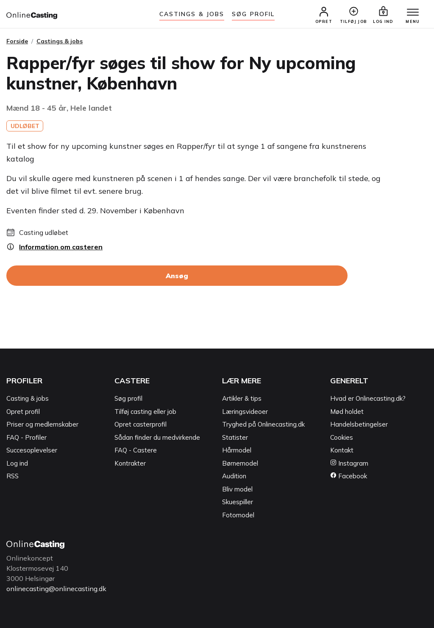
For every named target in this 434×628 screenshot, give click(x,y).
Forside (17, 41)
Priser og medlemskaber (42, 424)
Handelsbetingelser (359, 424)
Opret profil (23, 412)
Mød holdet (347, 412)
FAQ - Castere (135, 450)
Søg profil (128, 398)
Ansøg (177, 275)
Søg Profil (253, 14)
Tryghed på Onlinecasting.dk (263, 424)
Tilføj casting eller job (145, 412)
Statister (235, 437)
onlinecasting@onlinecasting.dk (56, 588)
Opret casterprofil (140, 424)
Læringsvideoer (245, 412)
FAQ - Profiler (26, 437)
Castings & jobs (192, 14)
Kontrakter (130, 463)
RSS (12, 476)
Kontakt (341, 450)
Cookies (341, 437)
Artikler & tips (242, 398)
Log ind (17, 463)
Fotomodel (238, 515)
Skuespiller (237, 502)
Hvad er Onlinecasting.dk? (368, 398)
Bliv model (237, 489)
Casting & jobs (27, 398)
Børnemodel (240, 463)
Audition (234, 476)
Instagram (349, 463)
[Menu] (412, 13)
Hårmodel (236, 450)
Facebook (348, 476)
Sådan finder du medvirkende (157, 437)
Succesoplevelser (31, 450)
